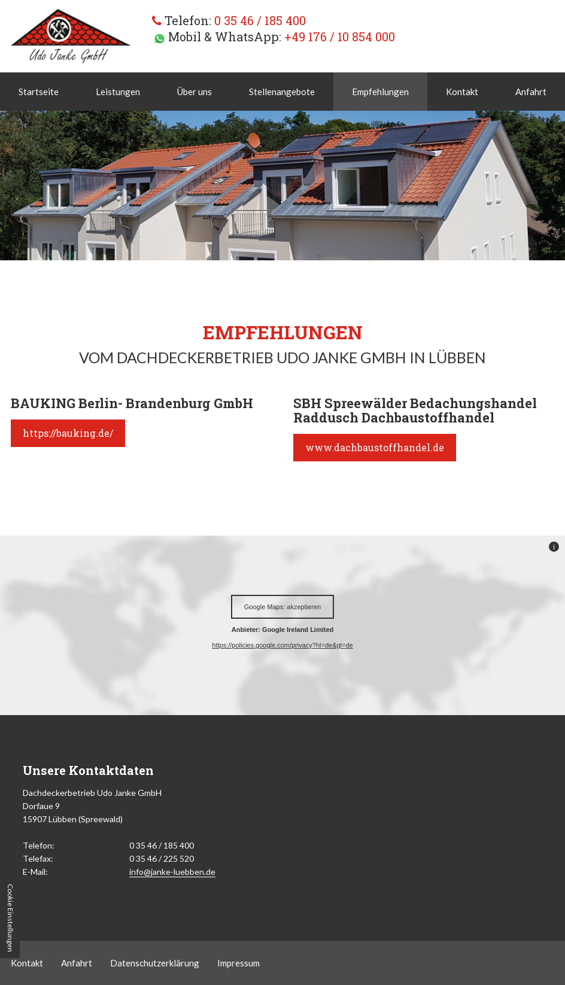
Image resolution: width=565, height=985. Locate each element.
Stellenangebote (282, 91)
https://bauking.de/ (68, 433)
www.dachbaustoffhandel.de (374, 447)
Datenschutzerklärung (154, 962)
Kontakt (462, 91)
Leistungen (118, 91)
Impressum (238, 962)
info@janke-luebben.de (172, 872)
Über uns (194, 91)
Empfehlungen (380, 91)
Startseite (39, 91)
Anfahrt (530, 91)
